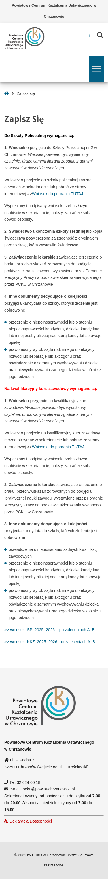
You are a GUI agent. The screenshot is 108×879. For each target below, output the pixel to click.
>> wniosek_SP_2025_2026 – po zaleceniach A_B (49, 629)
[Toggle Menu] (96, 68)
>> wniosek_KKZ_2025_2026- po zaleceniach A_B (49, 641)
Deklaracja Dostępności (28, 821)
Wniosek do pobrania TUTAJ (57, 193)
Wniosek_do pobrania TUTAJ (58, 447)
